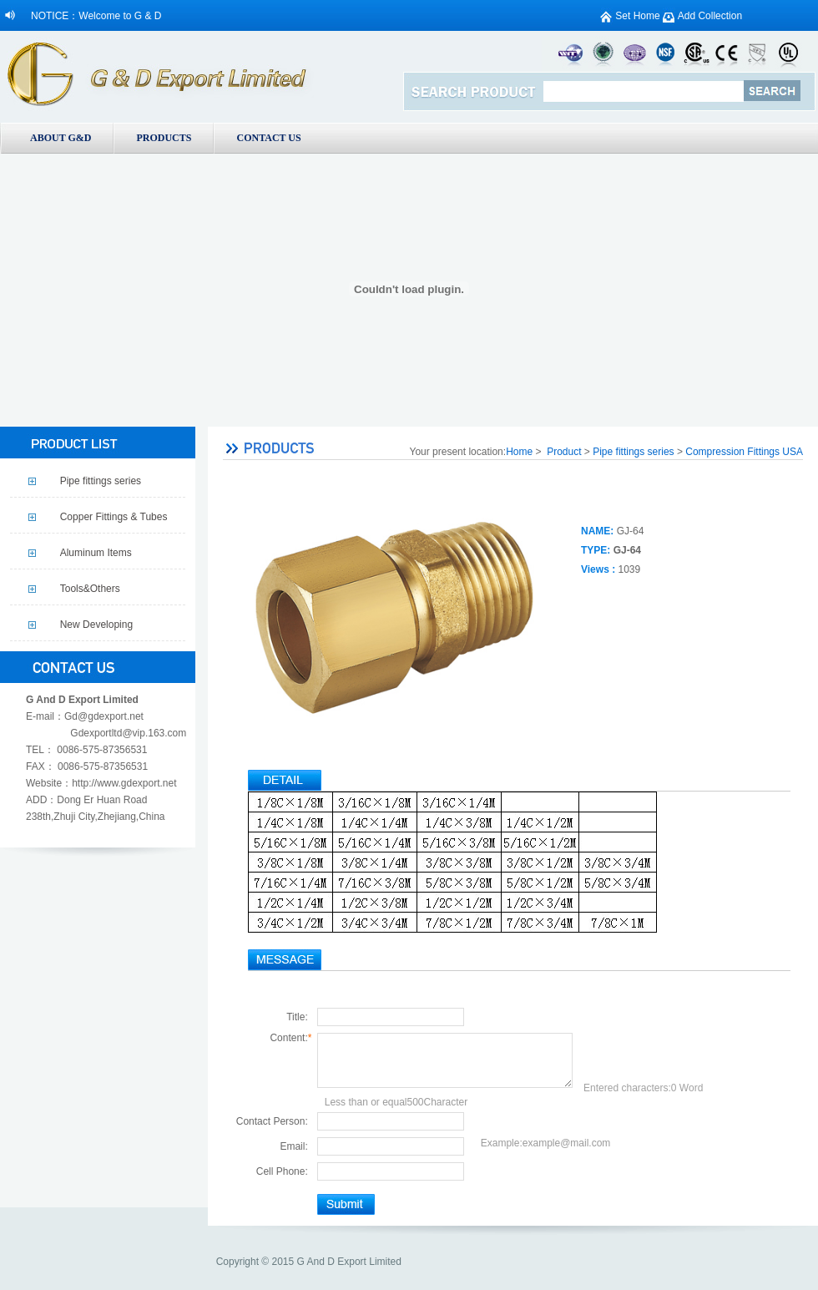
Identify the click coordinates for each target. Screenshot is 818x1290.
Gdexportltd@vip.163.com (128, 733)
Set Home (637, 16)
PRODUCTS (163, 138)
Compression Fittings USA (744, 452)
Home (519, 452)
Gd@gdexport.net (104, 716)
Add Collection (710, 16)
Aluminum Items (96, 553)
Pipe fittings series (100, 481)
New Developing (96, 624)
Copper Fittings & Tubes (114, 517)
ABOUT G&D (60, 138)
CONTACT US (268, 138)
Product (564, 452)
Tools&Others (90, 588)
